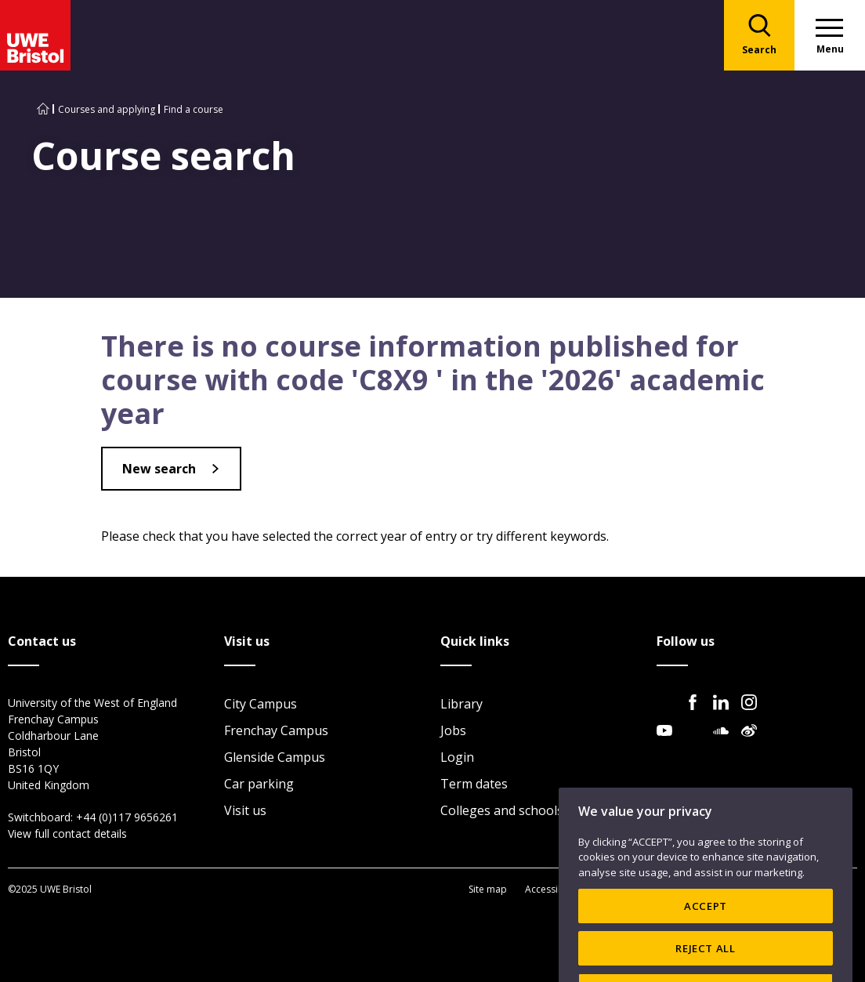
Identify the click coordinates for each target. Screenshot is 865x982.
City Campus (260, 703)
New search (159, 468)
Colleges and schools (501, 810)
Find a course (193, 109)
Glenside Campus (274, 757)
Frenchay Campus (276, 730)
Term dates (474, 783)
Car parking (259, 783)
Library (461, 703)
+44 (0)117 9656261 (127, 817)
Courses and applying (106, 109)
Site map (488, 889)
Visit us (245, 810)
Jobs (453, 730)
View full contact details (67, 833)
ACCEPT (705, 933)
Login (457, 757)
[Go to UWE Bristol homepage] (43, 109)
